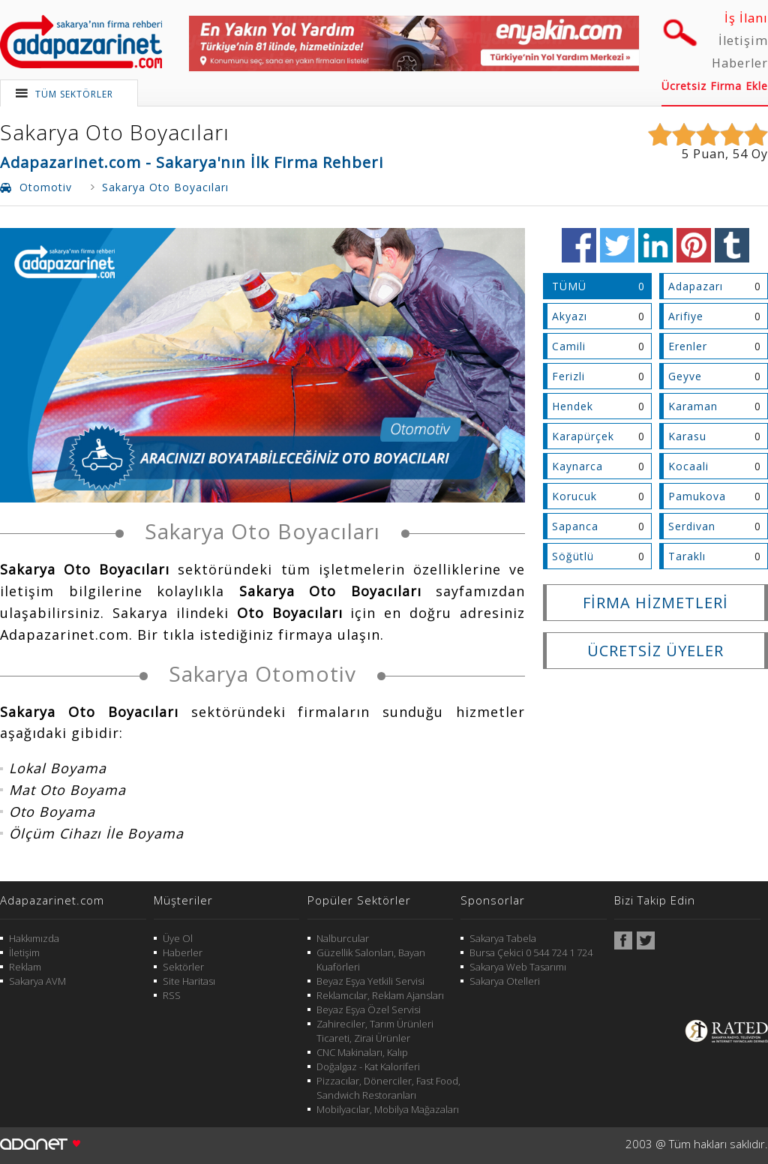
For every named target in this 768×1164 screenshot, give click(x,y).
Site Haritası (189, 981)
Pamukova (697, 496)
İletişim (743, 40)
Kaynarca (577, 466)
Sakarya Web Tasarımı (518, 967)
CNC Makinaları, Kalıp (362, 1052)
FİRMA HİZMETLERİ (655, 602)
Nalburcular (342, 938)
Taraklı (687, 556)
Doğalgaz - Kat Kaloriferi (368, 1066)
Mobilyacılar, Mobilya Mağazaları (387, 1109)
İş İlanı (746, 18)
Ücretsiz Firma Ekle (715, 86)
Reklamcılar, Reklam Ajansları (380, 995)
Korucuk (574, 496)
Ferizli (568, 376)
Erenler (687, 346)
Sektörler (183, 967)
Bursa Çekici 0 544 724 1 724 (531, 952)
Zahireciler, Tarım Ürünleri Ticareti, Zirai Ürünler (375, 1031)
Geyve (685, 376)
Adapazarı (695, 286)
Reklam (25, 967)
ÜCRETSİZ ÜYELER (655, 650)
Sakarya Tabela (503, 938)
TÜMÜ (569, 286)
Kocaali (688, 466)
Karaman (693, 406)
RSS (172, 995)
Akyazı (569, 316)
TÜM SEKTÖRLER (74, 94)
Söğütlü (573, 556)
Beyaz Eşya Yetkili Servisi (370, 981)
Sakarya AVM (37, 981)
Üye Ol (178, 938)
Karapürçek (583, 436)
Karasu (687, 436)
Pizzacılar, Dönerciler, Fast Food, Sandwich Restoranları (388, 1088)
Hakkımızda (34, 938)
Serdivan (692, 526)
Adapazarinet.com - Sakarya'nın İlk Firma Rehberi (191, 162)
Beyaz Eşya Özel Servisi (368, 1009)
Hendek (572, 406)
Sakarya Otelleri (505, 981)
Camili (569, 346)
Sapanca (575, 526)
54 (740, 154)
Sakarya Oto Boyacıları (115, 132)
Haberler (740, 63)
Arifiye (686, 316)
